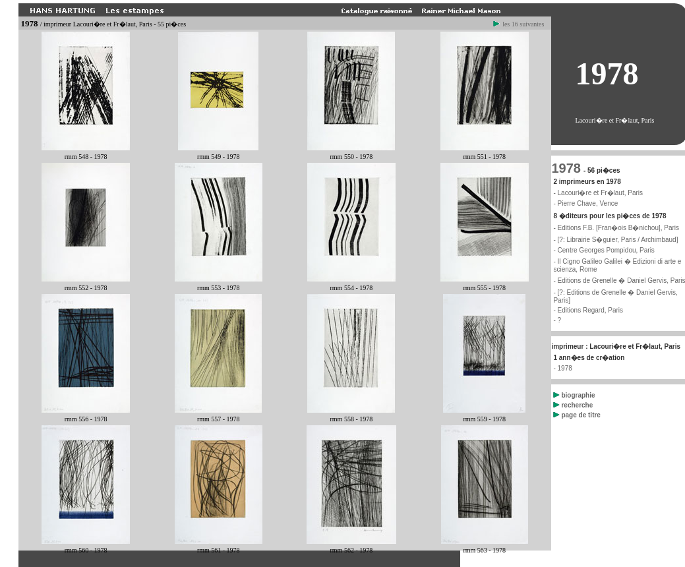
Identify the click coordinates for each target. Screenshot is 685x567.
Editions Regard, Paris (591, 310)
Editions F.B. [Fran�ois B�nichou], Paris (619, 227)
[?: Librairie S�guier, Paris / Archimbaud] (618, 239)
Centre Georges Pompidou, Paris (606, 250)
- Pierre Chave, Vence (585, 203)
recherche (573, 405)
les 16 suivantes (519, 24)
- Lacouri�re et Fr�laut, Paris (598, 192)
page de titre (576, 415)
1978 (566, 168)
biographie (574, 395)
